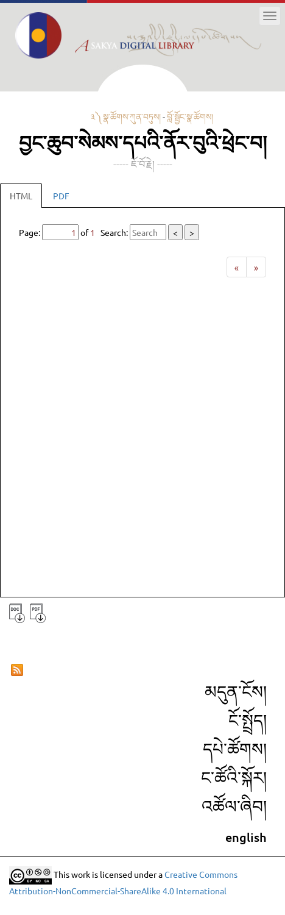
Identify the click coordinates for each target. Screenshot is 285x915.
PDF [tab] (61, 195)
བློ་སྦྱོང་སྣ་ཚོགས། (190, 116)
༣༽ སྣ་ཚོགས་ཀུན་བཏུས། (126, 116)
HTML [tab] (21, 195)
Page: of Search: (109, 232)
